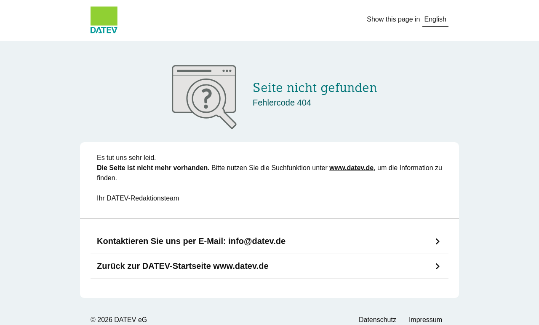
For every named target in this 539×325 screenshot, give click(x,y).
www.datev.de (351, 167)
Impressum (425, 319)
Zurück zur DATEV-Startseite (183, 266)
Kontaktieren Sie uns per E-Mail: (191, 241)
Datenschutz (377, 319)
